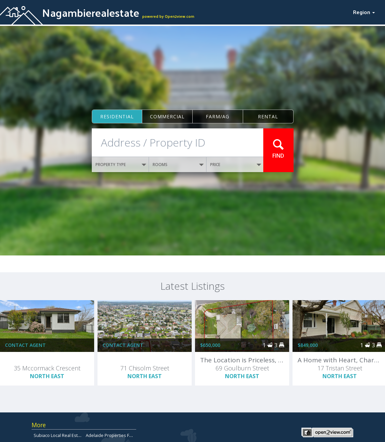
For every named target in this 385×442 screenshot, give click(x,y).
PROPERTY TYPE (121, 164)
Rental (268, 116)
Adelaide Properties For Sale (114, 435)
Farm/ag (217, 116)
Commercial (167, 116)
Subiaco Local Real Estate (59, 435)
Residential (117, 116)
